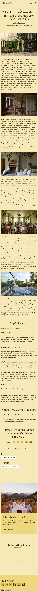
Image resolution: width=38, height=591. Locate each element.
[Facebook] (10, 584)
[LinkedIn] (14, 584)
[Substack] (2, 584)
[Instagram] (6, 584)
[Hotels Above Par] (7, 3)
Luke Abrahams (19, 23)
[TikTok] (23, 584)
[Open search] (31, 3)
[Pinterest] (19, 584)
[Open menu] (35, 2)
